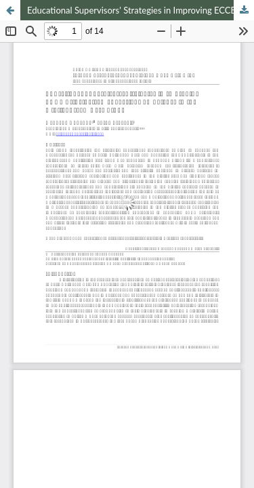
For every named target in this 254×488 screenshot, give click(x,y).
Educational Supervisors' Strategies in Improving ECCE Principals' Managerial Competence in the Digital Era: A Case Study (140, 10)
